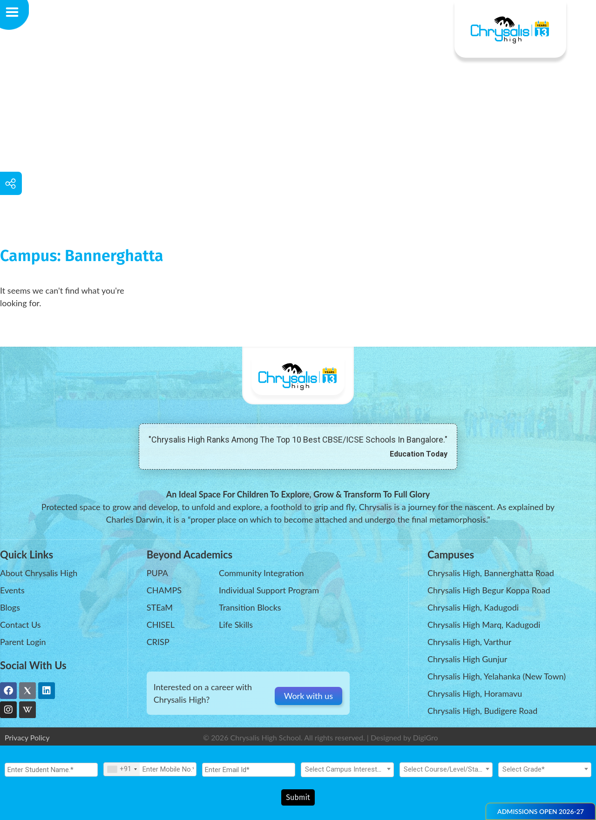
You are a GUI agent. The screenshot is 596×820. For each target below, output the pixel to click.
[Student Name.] (51, 772)
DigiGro (425, 737)
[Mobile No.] (149, 772)
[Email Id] (248, 772)
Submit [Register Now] (298, 797)
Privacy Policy (27, 737)
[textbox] (347, 771)
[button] (541, 811)
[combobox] (122, 771)
